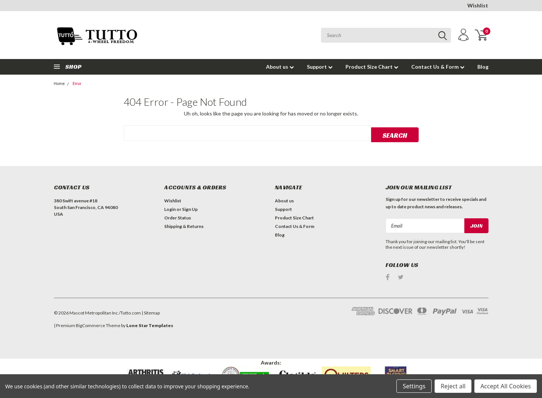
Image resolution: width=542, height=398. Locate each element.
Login (170, 208)
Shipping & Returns (184, 225)
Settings (414, 386)
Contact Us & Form (437, 66)
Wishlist (477, 5)
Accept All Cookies (505, 386)
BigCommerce (90, 323)
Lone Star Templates (149, 323)
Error (76, 83)
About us (280, 66)
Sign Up (190, 208)
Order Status (177, 216)
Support (319, 66)
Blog (483, 66)
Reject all (453, 386)
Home (59, 83)
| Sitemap (151, 311)
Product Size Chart (371, 66)
